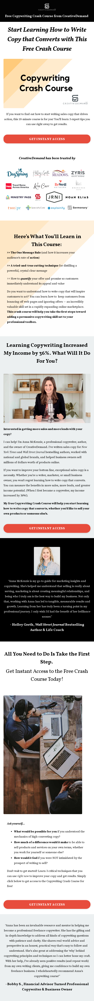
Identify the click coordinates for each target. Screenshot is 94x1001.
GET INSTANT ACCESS (47, 139)
